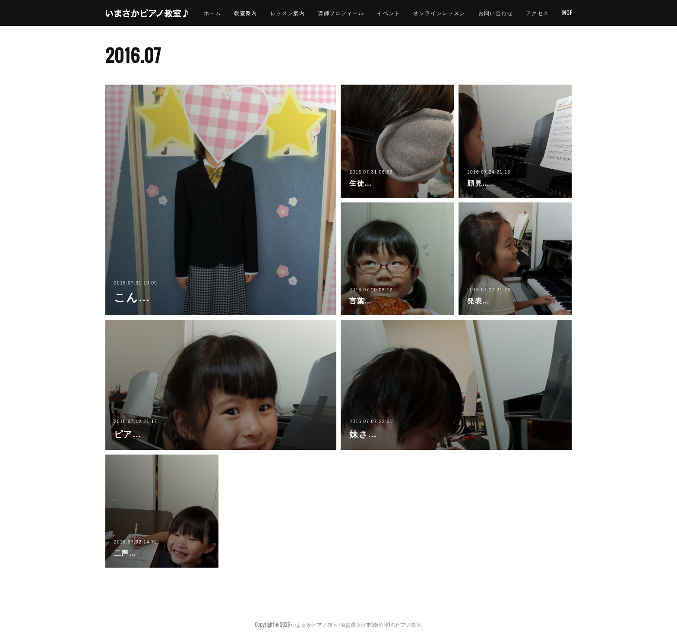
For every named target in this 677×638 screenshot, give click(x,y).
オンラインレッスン (464, 12)
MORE (557, 12)
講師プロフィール (366, 12)
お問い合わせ (520, 12)
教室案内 (270, 12)
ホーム (237, 12)
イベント (413, 12)
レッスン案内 (312, 12)
